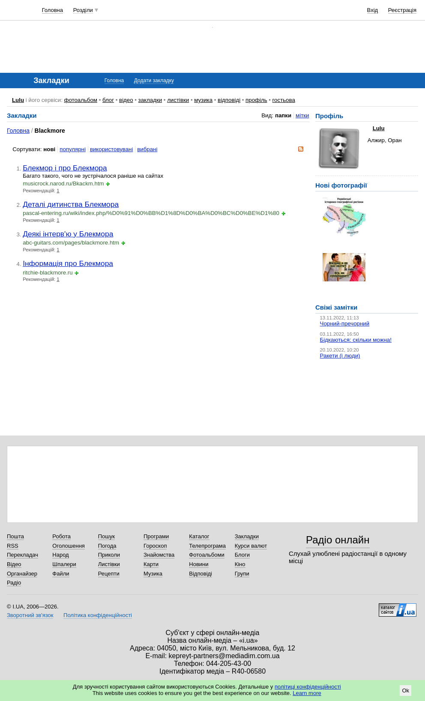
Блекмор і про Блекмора (65, 168)
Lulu (18, 100)
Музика (153, 573)
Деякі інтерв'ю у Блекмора (68, 234)
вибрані (147, 149)
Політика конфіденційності (97, 615)
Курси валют (251, 546)
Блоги (242, 555)
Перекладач (22, 555)
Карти (151, 564)
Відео (14, 564)
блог (108, 100)
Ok (405, 690)
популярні (73, 149)
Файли (60, 573)
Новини (198, 564)
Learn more (307, 693)
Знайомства (159, 555)
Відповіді (200, 573)
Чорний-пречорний (344, 323)
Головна (52, 10)
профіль (256, 100)
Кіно (240, 564)
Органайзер (22, 573)
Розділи (83, 10)
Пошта (15, 536)
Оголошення (68, 546)
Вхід (372, 10)
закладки (150, 100)
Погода (107, 546)
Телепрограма (207, 546)
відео (126, 100)
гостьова (283, 100)
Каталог (199, 536)
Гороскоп (155, 546)
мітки (302, 115)
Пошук (106, 536)
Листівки (109, 564)
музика (203, 100)
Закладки (247, 536)
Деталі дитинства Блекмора (71, 204)
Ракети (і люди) (340, 355)
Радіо (14, 582)
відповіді (229, 100)
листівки (178, 100)
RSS (12, 546)
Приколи (109, 555)
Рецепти (109, 573)
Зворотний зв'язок (30, 615)
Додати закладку (154, 81)
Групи (242, 573)
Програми (156, 536)
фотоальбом (80, 100)
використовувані (111, 149)
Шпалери (64, 564)
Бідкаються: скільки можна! (356, 340)
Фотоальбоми (206, 555)
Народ (60, 555)
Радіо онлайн (338, 540)
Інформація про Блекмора (68, 263)
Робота (61, 536)
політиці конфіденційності (308, 686)
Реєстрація (402, 10)
